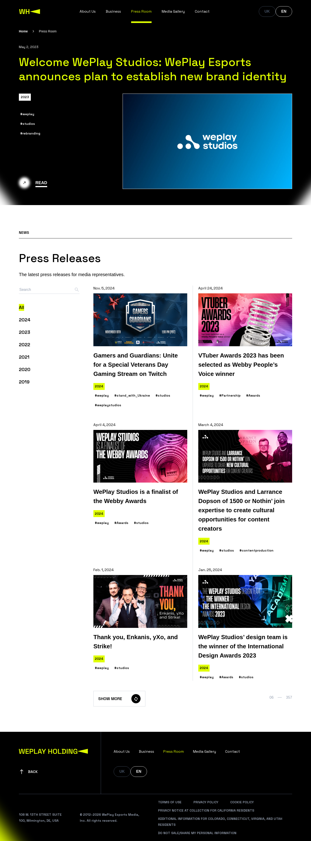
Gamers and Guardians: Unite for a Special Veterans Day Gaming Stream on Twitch (135, 364)
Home (23, 31)
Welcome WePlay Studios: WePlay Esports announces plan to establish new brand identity (153, 69)
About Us (88, 11)
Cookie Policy (242, 802)
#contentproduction (256, 550)
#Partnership (230, 395)
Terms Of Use (169, 802)
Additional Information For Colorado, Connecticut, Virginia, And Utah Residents (220, 822)
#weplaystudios (108, 405)
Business (113, 11)
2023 (25, 97)
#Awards (253, 395)
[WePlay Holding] (29, 11)
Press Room (141, 11)
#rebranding (30, 133)
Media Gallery (173, 11)
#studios (27, 124)
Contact (202, 11)
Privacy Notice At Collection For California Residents (206, 810)
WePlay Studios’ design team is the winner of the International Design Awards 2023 (243, 646)
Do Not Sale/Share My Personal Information (197, 833)
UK (267, 11)
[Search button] (77, 289)
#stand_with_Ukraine (132, 395)
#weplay (27, 114)
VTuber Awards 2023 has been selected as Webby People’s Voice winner (241, 364)
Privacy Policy (205, 802)
